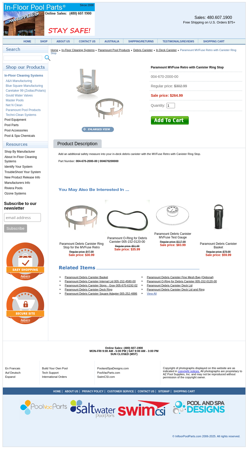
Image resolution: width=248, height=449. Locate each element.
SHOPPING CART (214, 41)
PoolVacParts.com (108, 372)
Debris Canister (143, 50)
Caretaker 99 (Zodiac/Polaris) (26, 90)
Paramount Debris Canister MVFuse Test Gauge (172, 235)
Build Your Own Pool (55, 368)
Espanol (10, 376)
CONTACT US (87, 41)
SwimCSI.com (106, 376)
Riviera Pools (14, 188)
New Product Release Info (22, 177)
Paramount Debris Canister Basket (218, 245)
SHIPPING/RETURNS (140, 41)
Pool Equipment (15, 120)
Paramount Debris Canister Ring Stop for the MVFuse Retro (82, 245)
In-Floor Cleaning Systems (78, 50)
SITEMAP (164, 391)
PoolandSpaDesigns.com (113, 368)
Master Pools (15, 100)
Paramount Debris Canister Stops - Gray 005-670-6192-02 (101, 285)
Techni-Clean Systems (21, 115)
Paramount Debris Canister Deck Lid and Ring (176, 289)
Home (54, 50)
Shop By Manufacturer (20, 151)
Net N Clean (14, 105)
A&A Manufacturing (19, 81)
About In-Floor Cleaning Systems (21, 159)
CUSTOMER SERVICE (120, 391)
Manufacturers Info (17, 183)
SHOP (43, 41)
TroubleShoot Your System (23, 172)
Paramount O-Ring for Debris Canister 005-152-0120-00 (127, 240)
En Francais (12, 368)
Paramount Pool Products (114, 50)
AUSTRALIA (111, 41)
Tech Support (50, 372)
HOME (27, 41)
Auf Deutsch (13, 372)
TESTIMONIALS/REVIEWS (178, 41)
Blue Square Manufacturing (24, 86)
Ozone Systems (15, 193)
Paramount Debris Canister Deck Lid (170, 285)
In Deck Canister (166, 50)
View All (152, 293)
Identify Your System (18, 166)
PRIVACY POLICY (92, 391)
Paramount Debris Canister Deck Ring (88, 289)
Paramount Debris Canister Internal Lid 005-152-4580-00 (100, 281)
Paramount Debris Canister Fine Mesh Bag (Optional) (180, 277)
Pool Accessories (16, 130)
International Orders (54, 376)
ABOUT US (63, 41)
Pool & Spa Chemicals (20, 136)
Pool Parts (12, 125)
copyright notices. (189, 371)
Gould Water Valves (19, 95)
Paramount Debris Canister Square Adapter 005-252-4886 (101, 293)
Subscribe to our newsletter (20, 205)
